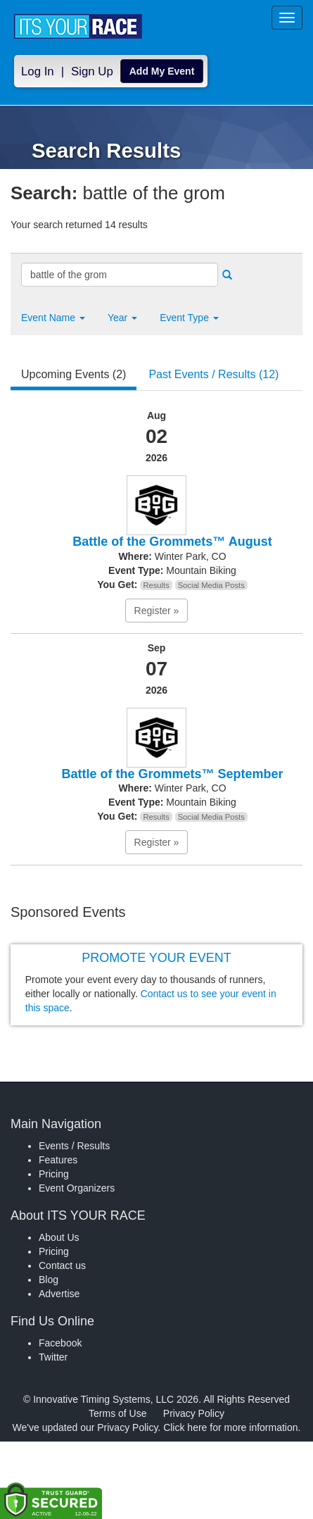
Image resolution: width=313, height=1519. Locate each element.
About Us (59, 1237)
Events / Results (74, 1145)
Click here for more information (230, 1427)
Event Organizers (77, 1188)
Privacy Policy (193, 1413)
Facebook (60, 1343)
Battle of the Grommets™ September (172, 774)
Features (58, 1159)
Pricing (54, 1174)
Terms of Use (117, 1413)
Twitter (53, 1357)
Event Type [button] (189, 317)
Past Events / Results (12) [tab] (213, 374)
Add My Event (162, 71)
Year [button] (122, 317)
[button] (53, 318)
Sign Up (92, 71)
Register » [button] (156, 610)
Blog (48, 1279)
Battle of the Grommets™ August (172, 542)
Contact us (62, 1265)
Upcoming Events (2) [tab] (73, 374)
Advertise (59, 1293)
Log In (37, 71)
